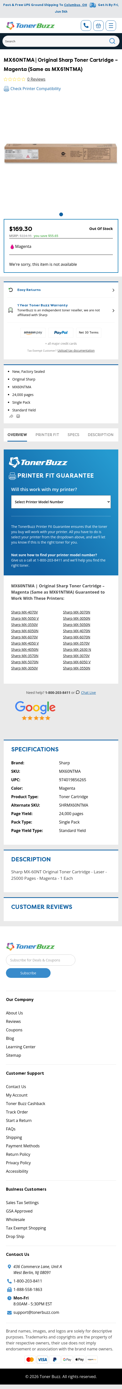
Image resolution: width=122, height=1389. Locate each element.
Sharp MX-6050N (24, 630)
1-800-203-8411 (27, 1281)
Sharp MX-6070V (24, 637)
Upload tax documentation (76, 350)
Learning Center (20, 1047)
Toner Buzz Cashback (25, 1103)
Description (101, 435)
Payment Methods (23, 1146)
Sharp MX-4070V (24, 612)
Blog (10, 1038)
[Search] (61, 41)
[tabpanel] (61, 154)
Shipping (14, 1137)
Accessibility (17, 1171)
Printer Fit (47, 435)
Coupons (14, 1030)
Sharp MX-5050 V (25, 618)
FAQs (10, 1129)
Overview (17, 434)
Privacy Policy (18, 1163)
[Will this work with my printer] (61, 501)
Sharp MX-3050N (76, 618)
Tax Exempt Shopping (26, 1228)
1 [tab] (61, 214)
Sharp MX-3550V (24, 624)
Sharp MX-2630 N (77, 649)
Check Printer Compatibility (32, 88)
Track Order (17, 1112)
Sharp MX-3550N (76, 668)
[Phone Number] (86, 25)
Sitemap (13, 1055)
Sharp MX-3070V (76, 655)
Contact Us (16, 1086)
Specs (73, 435)
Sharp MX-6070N (76, 637)
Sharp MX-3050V (24, 668)
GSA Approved (19, 1211)
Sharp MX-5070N (24, 662)
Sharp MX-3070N (76, 612)
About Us (14, 1013)
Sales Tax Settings (22, 1202)
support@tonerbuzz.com (36, 1312)
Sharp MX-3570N (24, 655)
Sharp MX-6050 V (77, 662)
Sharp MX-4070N (76, 630)
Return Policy (18, 1154)
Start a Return (19, 1120)
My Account (17, 1095)
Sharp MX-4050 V (25, 643)
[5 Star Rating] (35, 710)
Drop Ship (15, 1236)
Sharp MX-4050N (24, 649)
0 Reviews (36, 79)
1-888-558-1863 (27, 1289)
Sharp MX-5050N (76, 624)
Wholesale (15, 1219)
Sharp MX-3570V (76, 643)
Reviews (13, 1021)
